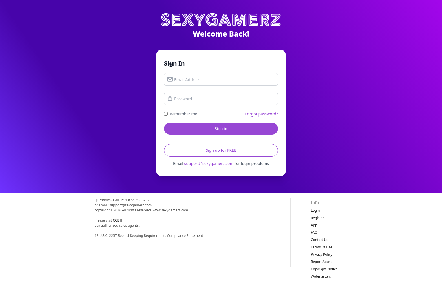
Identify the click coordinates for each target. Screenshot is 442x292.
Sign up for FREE (221, 150)
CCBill (117, 220)
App (314, 225)
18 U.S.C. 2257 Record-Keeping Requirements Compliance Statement (149, 235)
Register (317, 217)
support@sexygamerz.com (208, 163)
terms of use (321, 247)
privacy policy (321, 254)
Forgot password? (261, 114)
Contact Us (319, 239)
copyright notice (324, 269)
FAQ (314, 232)
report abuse (321, 261)
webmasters (321, 276)
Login (315, 210)
